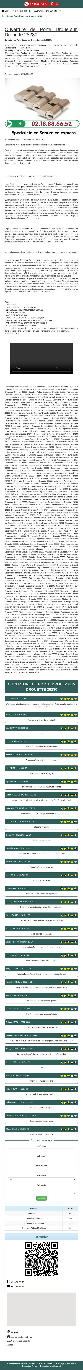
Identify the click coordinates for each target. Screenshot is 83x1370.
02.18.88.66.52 (35, 4)
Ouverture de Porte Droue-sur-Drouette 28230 (41, 358)
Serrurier (13, 1332)
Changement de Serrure (17, 1363)
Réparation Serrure (30, 1366)
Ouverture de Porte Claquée (40, 1363)
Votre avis (41, 1185)
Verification (41, 1146)
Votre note (41, 1175)
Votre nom (41, 1156)
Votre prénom (41, 1166)
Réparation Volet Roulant (50, 1366)
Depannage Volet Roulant (65, 1363)
